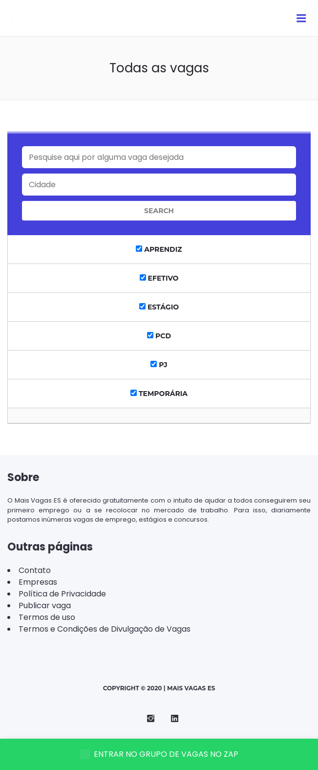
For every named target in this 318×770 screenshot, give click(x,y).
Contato (35, 570)
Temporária (159, 393)
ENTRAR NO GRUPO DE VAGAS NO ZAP (159, 754)
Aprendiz (159, 249)
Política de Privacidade (62, 593)
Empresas (38, 582)
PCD (159, 335)
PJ (158, 364)
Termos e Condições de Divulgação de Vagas (105, 629)
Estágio (159, 307)
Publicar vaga (45, 605)
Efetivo (159, 278)
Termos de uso (47, 617)
